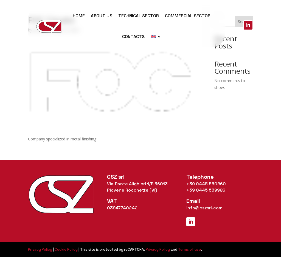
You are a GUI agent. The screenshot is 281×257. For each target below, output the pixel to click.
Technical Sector (138, 16)
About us (101, 16)
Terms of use (189, 249)
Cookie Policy (66, 249)
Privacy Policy (40, 249)
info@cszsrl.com (204, 208)
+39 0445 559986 (205, 190)
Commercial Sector (187, 16)
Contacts (133, 36)
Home (79, 16)
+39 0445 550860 (206, 184)
